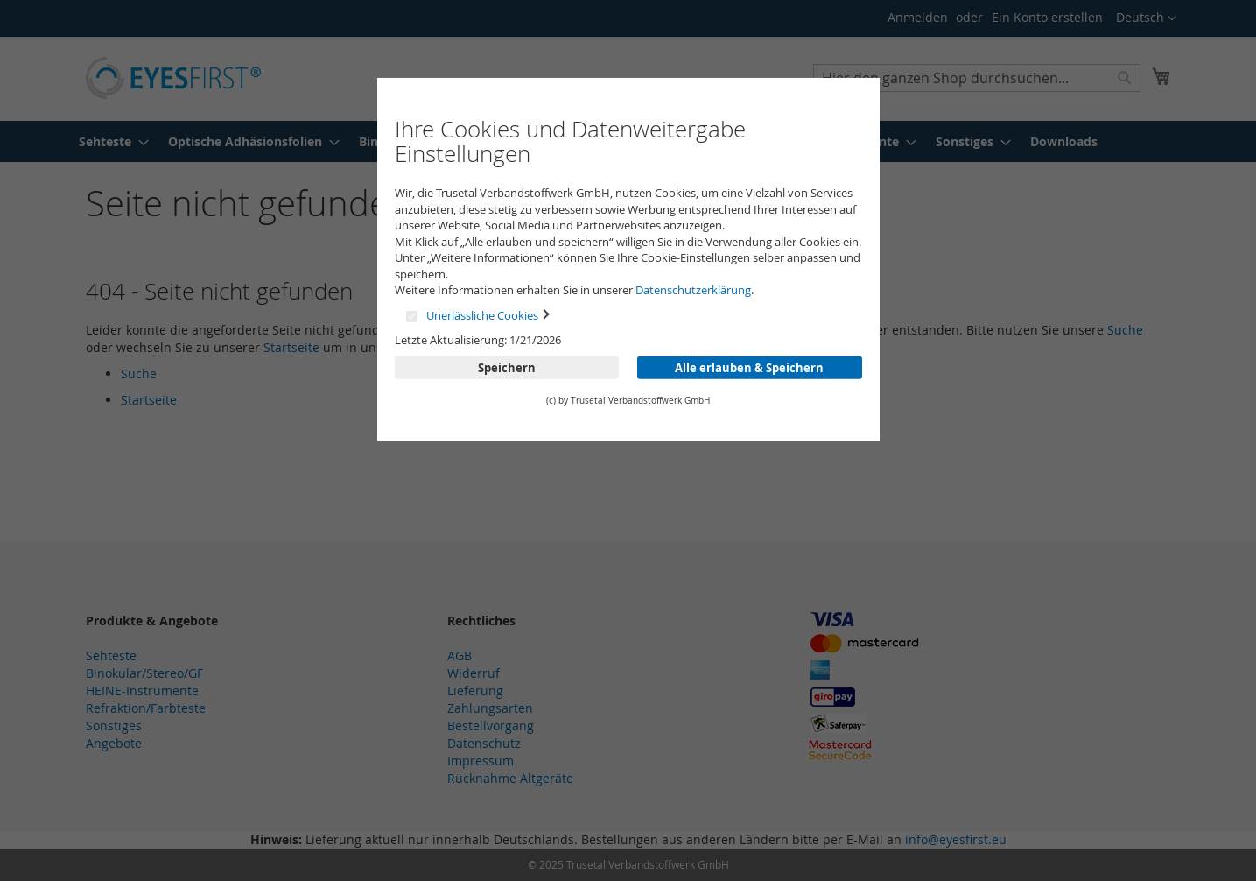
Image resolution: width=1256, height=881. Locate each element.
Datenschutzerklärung (693, 290)
